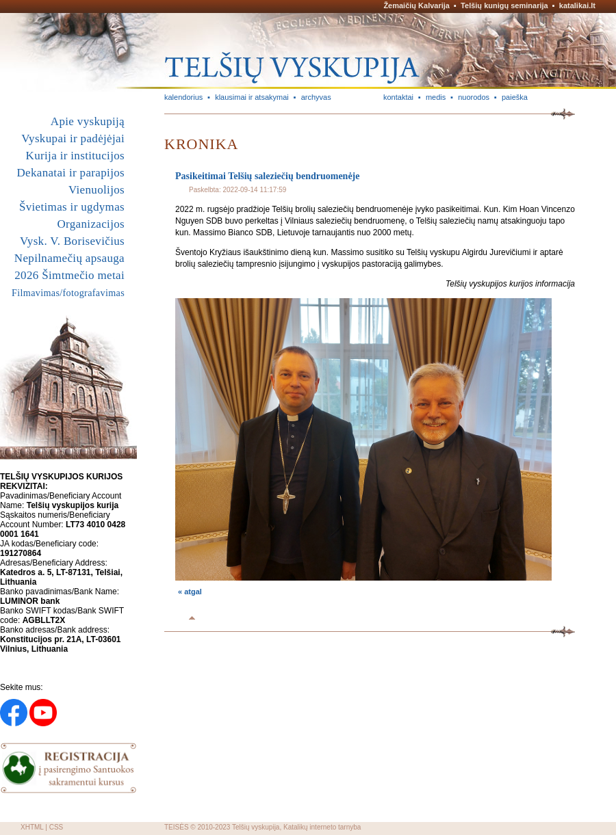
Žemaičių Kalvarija (416, 5)
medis (436, 97)
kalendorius (183, 97)
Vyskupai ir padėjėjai (73, 138)
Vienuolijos (96, 189)
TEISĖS (176, 827)
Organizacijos (91, 223)
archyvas (316, 97)
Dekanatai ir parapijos (70, 172)
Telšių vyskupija (255, 827)
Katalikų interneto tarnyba (322, 827)
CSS (56, 827)
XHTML (32, 827)
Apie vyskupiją (88, 121)
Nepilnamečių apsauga (69, 258)
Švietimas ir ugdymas (72, 206)
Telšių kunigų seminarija (504, 5)
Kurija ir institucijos (75, 155)
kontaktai (398, 97)
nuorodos (473, 97)
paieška (515, 97)
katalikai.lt (577, 5)
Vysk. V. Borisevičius (72, 241)
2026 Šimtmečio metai (69, 275)
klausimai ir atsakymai (252, 97)
